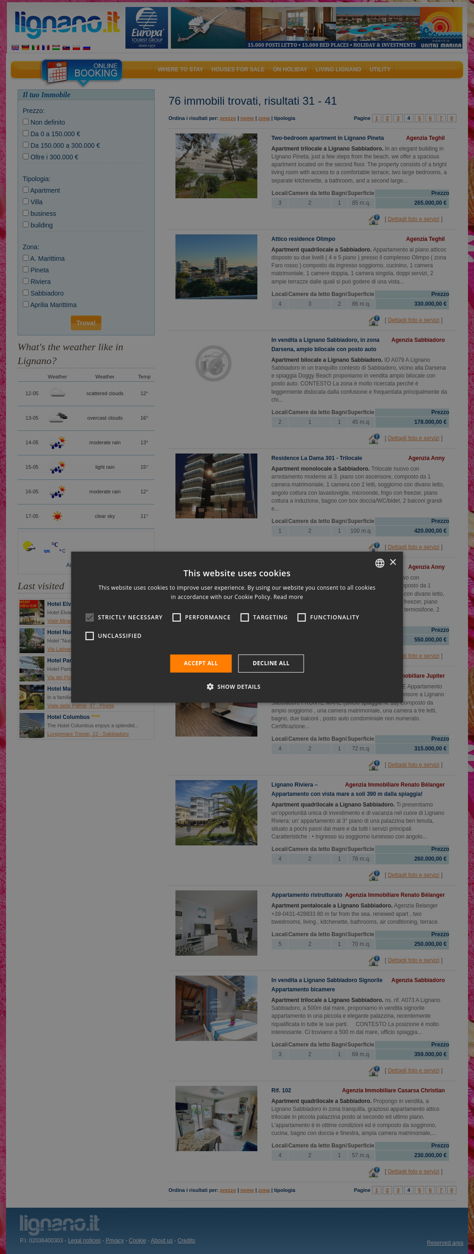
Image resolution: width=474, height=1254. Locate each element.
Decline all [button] (271, 663)
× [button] (392, 562)
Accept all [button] (201, 663)
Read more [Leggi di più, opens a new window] (288, 597)
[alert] (237, 627)
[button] (237, 686)
